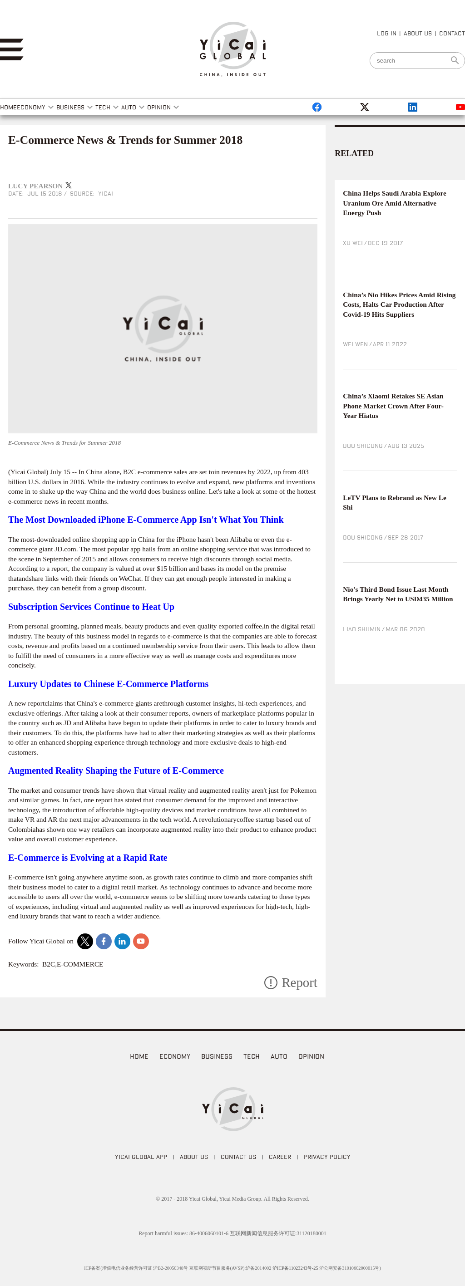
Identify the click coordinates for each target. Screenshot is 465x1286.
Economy (174, 1056)
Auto (279, 1056)
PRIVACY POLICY (327, 1156)
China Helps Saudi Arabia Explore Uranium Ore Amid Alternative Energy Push (394, 202)
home (139, 1056)
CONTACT (452, 33)
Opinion (311, 1056)
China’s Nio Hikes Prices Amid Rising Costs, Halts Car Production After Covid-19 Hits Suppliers (399, 304)
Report (299, 982)
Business (216, 1056)
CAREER (280, 1156)
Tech (251, 1056)
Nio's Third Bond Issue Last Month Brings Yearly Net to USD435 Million (398, 594)
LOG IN (386, 33)
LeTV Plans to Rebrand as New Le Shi (394, 502)
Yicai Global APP (141, 1156)
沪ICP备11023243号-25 (295, 1268)
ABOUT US (418, 33)
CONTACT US (238, 1156)
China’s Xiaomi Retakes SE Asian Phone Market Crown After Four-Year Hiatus (393, 405)
